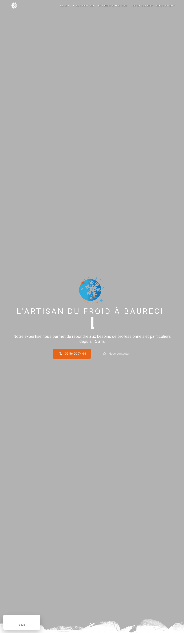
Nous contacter (165, 6)
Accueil (64, 6)
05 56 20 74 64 (64, 353)
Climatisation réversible (112, 6)
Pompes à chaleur (142, 6)
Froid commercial (83, 6)
